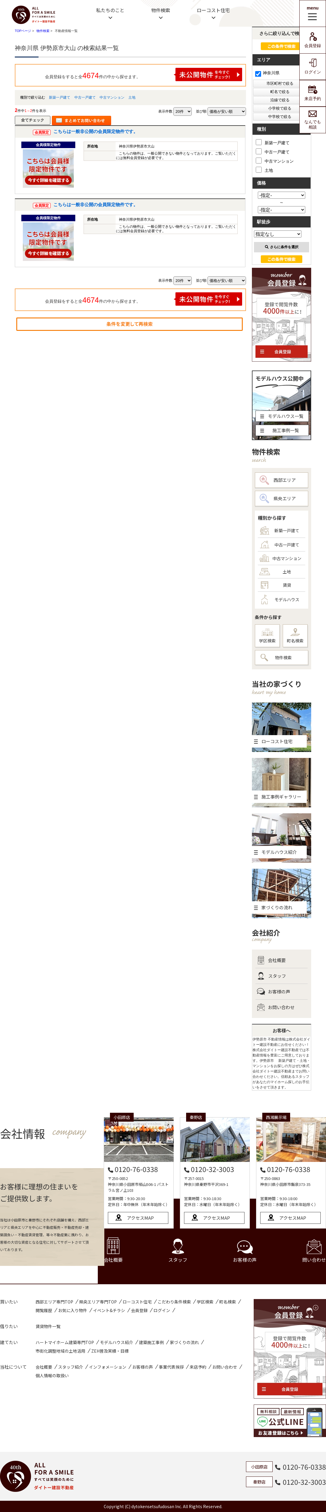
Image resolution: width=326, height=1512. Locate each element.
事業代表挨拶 (171, 1367)
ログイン (312, 66)
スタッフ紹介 (70, 1367)
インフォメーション (107, 1367)
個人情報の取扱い (52, 1375)
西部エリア (278, 480)
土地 (131, 97)
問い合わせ (314, 1251)
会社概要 (271, 960)
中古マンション (112, 97)
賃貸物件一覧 (48, 1326)
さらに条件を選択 (281, 247)
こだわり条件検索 (174, 1302)
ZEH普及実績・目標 (110, 1351)
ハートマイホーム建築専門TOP (65, 1342)
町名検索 (295, 636)
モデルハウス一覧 (281, 416)
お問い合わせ (276, 1007)
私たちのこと (110, 10)
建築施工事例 (151, 1342)
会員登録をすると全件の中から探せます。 (143, 74)
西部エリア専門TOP (54, 1302)
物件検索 (160, 10)
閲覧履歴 (44, 1310)
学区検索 (267, 636)
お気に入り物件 (72, 1310)
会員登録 (312, 40)
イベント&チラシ (109, 1310)
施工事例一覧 (279, 430)
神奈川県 (267, 72)
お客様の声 (273, 991)
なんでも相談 (312, 119)
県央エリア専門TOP (98, 1302)
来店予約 (312, 93)
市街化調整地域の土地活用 (60, 1351)
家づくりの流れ (184, 1342)
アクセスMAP (140, 1218)
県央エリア (278, 498)
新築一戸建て (59, 97)
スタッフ (271, 976)
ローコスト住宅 (213, 10)
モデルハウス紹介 (116, 1342)
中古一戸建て (85, 97)
